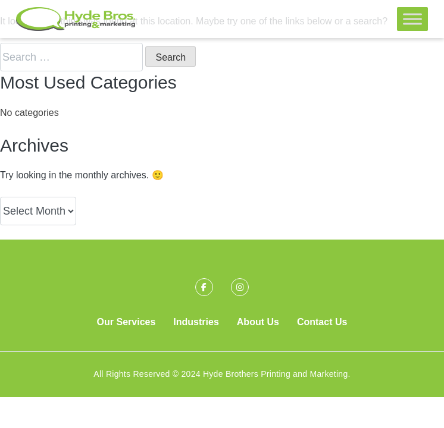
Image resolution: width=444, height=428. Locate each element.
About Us (258, 322)
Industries (195, 322)
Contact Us (322, 322)
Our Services (126, 322)
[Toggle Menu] (412, 18)
